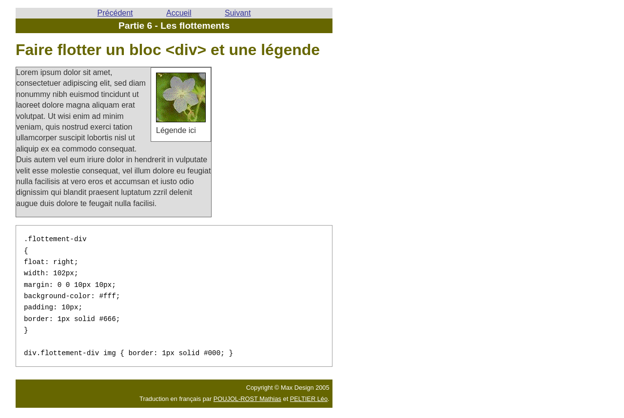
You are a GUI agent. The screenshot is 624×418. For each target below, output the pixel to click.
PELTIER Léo (309, 393)
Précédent (115, 13)
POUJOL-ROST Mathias (247, 393)
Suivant (238, 13)
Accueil (179, 13)
